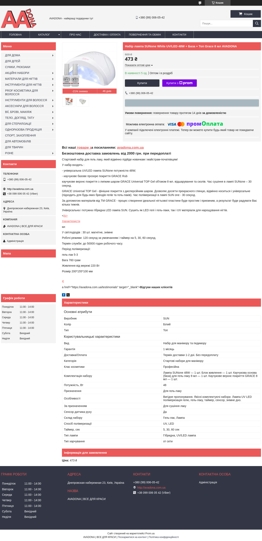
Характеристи (71, 221)
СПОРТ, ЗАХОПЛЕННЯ (20, 135)
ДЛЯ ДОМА (12, 55)
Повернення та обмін (145, 34)
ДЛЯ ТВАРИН (14, 147)
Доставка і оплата (107, 34)
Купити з (179, 83)
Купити (142, 83)
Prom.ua (150, 533)
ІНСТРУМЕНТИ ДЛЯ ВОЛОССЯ (26, 100)
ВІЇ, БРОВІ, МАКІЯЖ (18, 112)
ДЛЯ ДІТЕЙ (12, 61)
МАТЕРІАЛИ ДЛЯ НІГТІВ (21, 78)
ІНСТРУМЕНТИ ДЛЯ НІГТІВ (23, 84)
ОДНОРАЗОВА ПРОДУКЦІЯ (23, 129)
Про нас (75, 34)
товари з (83, 147)
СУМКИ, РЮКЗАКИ (17, 67)
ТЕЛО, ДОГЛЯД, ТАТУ (19, 117)
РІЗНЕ (9, 153)
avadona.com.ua (130, 147)
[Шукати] (257, 23)
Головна (15, 34)
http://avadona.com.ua (20, 188)
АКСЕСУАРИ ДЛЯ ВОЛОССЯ (24, 106)
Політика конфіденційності (164, 537)
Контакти (179, 34)
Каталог (44, 34)
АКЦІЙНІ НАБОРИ (17, 73)
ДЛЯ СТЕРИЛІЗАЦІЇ (18, 123)
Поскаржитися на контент (132, 537)
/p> (66, 215)
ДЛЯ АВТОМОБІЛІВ (18, 141)
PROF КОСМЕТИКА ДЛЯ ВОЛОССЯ (21, 92)
